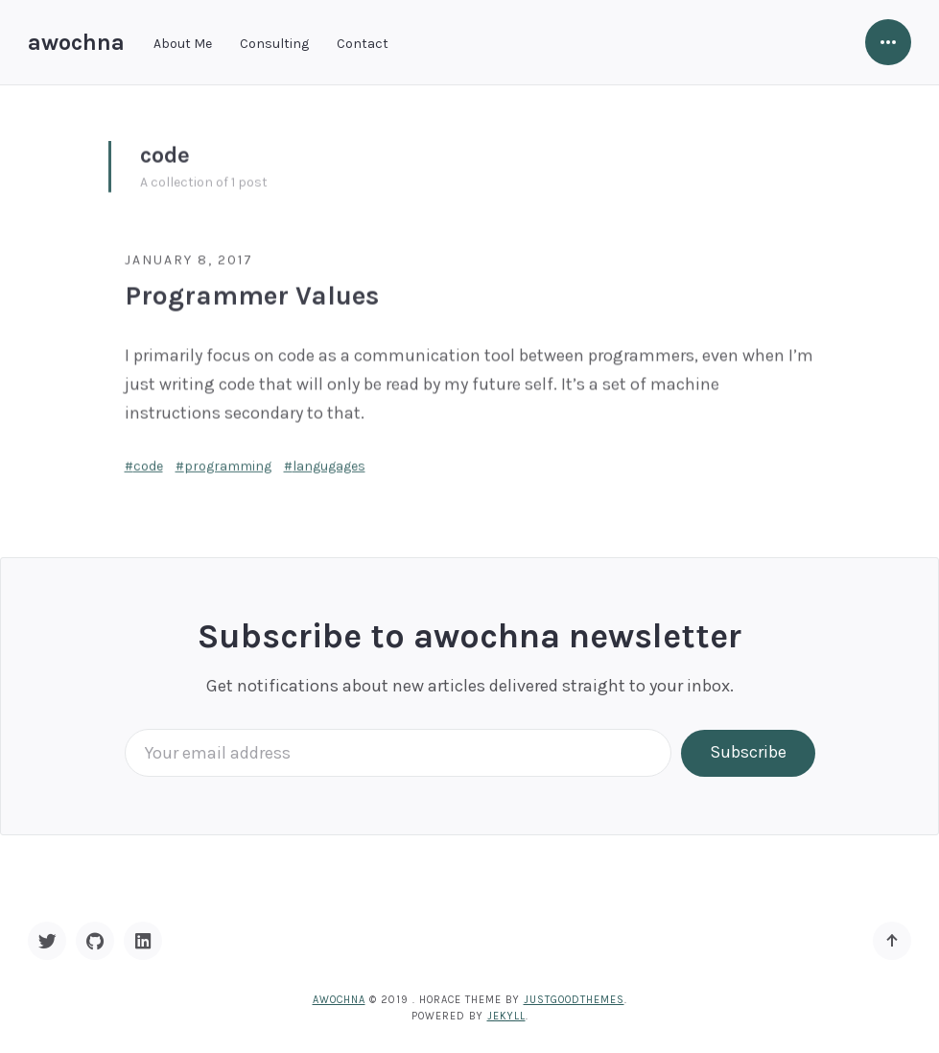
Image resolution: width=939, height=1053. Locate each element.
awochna (76, 42)
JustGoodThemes (574, 1000)
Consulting (274, 43)
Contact (362, 43)
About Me (182, 43)
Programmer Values (252, 292)
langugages (329, 463)
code (148, 463)
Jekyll (506, 1016)
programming (227, 463)
